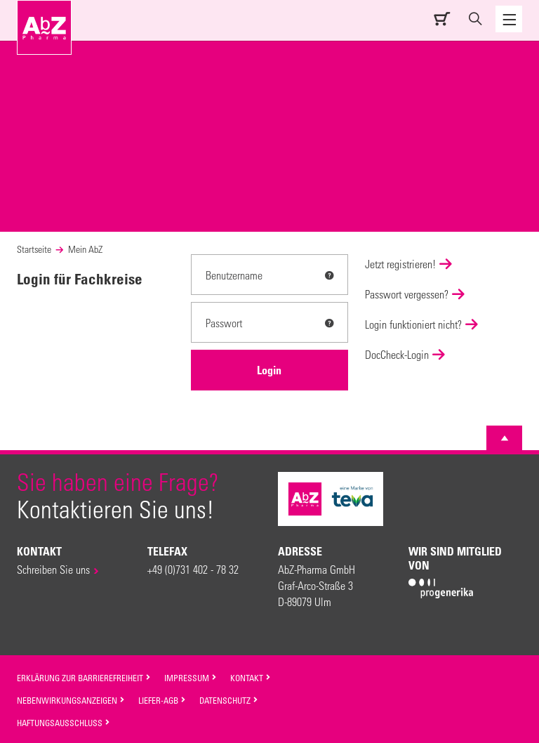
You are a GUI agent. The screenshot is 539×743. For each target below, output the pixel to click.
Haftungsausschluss (63, 722)
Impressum (190, 677)
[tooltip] (329, 275)
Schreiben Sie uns (53, 569)
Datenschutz (228, 700)
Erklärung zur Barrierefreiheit (84, 677)
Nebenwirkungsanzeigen (71, 700)
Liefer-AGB (162, 700)
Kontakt (250, 677)
